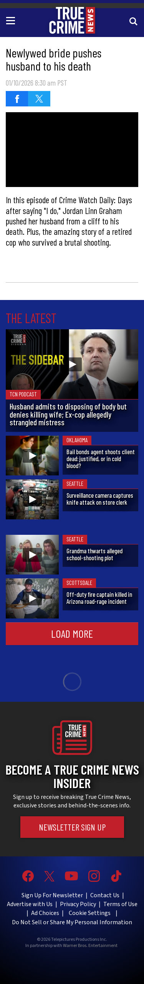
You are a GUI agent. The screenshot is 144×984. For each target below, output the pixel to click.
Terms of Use (120, 904)
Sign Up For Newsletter (52, 895)
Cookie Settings (90, 913)
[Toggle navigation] (12, 20)
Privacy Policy (78, 904)
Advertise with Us (30, 904)
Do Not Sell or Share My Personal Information (72, 922)
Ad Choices (45, 913)
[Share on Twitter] (39, 98)
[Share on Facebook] (17, 98)
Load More (72, 633)
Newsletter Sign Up (72, 827)
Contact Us (104, 895)
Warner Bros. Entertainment (90, 946)
